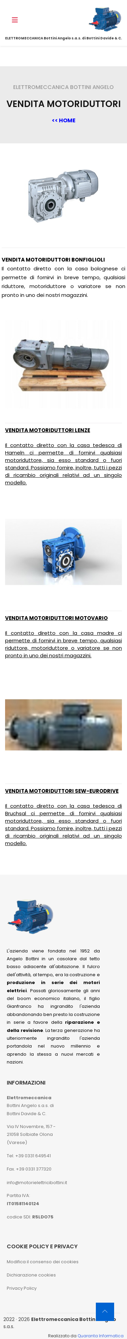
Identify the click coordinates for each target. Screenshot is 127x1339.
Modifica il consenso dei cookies (43, 1261)
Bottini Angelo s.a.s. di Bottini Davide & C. (30, 1105)
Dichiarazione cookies (31, 1275)
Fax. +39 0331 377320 (29, 1169)
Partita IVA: (23, 1199)
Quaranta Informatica (101, 1336)
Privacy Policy (22, 1288)
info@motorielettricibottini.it (37, 1182)
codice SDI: (30, 1217)
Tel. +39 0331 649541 (29, 1156)
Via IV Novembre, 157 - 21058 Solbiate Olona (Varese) (31, 1134)
